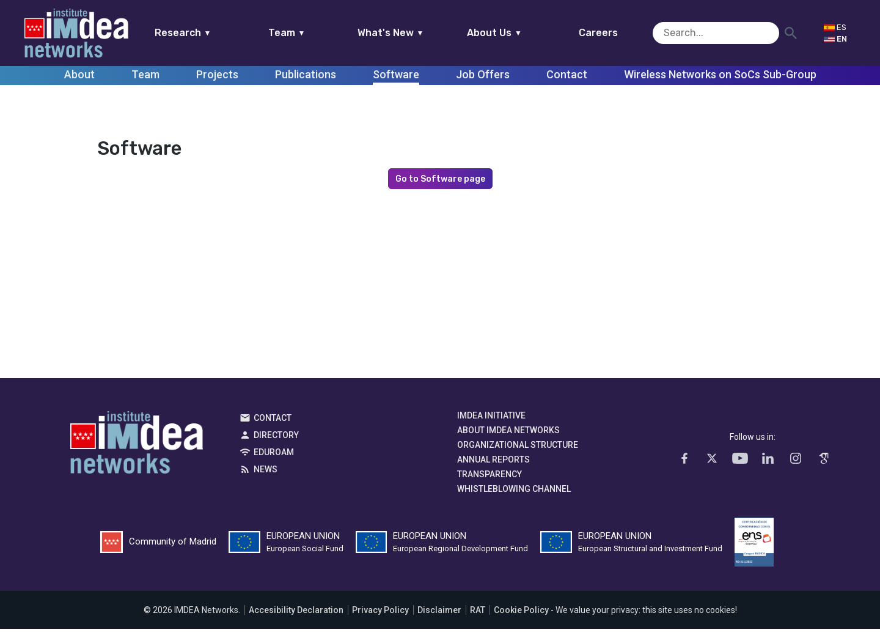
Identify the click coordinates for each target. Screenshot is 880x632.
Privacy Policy (380, 613)
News (265, 472)
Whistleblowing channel (514, 492)
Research (206, 33)
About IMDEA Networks (508, 433)
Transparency (489, 477)
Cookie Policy (521, 613)
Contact (273, 421)
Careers (622, 33)
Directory (276, 438)
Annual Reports (493, 462)
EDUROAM (274, 455)
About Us (518, 33)
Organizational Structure (517, 448)
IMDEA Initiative (491, 418)
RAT (477, 613)
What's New (414, 33)
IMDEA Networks (136, 448)
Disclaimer (439, 613)
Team (310, 33)
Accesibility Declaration (296, 613)
